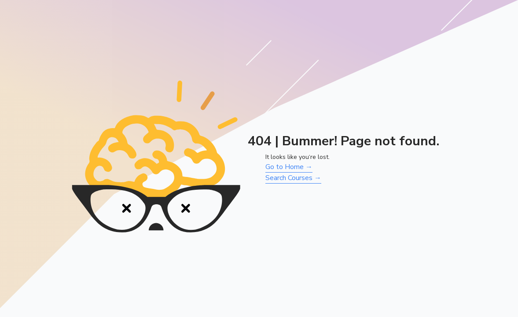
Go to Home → (288, 167)
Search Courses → (293, 178)
